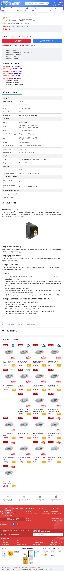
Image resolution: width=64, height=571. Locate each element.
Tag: (5, 324)
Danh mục (2, 11)
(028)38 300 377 (12, 519)
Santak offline (11, 324)
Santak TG (20, 324)
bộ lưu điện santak (31, 324)
